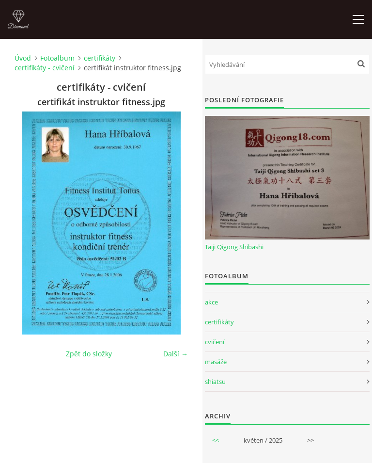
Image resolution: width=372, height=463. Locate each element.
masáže (216, 361)
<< (215, 440)
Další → (175, 353)
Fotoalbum (57, 58)
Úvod (23, 58)
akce (211, 302)
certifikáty (99, 58)
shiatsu (215, 381)
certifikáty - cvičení (45, 67)
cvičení (214, 341)
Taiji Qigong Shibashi (234, 246)
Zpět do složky (89, 353)
